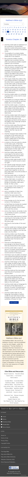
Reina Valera (14, 377)
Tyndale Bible (9, 381)
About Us (3, 435)
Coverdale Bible (18, 381)
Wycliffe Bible (14, 397)
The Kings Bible (5, 451)
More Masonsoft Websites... (8, 462)
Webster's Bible (18, 388)
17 (10, 29)
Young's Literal (10, 390)
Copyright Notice (5, 443)
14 (3, 29)
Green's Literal (17, 392)
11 (21, 27)
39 (19, 34)
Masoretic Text (8, 395)
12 (23, 27)
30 (18, 32)
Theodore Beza (19, 373)
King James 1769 (8, 386)
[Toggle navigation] (25, 1)
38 (16, 34)
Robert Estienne (9, 373)
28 (13, 32)
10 (18, 27)
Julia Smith (9, 392)
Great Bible (19, 382)
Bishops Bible (9, 384)
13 (25, 27)
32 (23, 32)
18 (13, 29)
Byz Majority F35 (19, 401)
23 (25, 29)
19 (15, 29)
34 (6, 34)
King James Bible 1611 (6, 454)
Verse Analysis (5, 427)
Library (3, 419)
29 (15, 32)
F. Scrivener (18, 375)
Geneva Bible (9, 388)
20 (18, 29)
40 (21, 34)
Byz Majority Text (9, 401)
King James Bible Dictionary (8, 456)
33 (25, 32)
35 (9, 34)
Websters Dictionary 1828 (7, 459)
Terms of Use (4, 438)
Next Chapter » (14, 302)
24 (3, 32)
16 (8, 29)
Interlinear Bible (6, 422)
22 (23, 29)
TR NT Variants (14, 403)
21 (20, 29)
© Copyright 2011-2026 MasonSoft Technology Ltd (14, 472)
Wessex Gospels (19, 395)
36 (11, 34)
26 (8, 32)
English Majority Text (14, 399)
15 (6, 29)
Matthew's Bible (10, 382)
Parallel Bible (5, 424)
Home (3, 416)
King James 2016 (19, 386)
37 (14, 34)
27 (10, 32)
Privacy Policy (4, 440)
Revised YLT (18, 390)
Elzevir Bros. (10, 375)
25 (5, 32)
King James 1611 (18, 384)
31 (20, 32)
